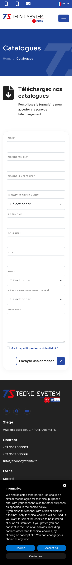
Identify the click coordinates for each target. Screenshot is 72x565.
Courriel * (14, 233)
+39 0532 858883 (15, 447)
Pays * (11, 271)
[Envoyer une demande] (40, 361)
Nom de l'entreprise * (21, 176)
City (10, 252)
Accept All (51, 547)
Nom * (11, 138)
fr (61, 4)
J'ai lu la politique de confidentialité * (34, 348)
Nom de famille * (18, 157)
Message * (14, 309)
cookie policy (38, 506)
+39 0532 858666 (15, 454)
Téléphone (15, 214)
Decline (20, 547)
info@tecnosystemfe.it (20, 461)
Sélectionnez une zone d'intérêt (29, 290)
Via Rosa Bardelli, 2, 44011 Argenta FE (29, 430)
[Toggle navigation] (63, 18)
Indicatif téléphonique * (24, 195)
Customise (36, 556)
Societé (8, 479)
